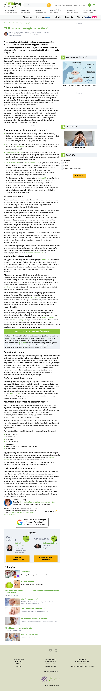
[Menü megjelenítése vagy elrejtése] (94, 5)
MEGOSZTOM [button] (51, 511)
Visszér (87, 17)
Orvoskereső (58, 5)
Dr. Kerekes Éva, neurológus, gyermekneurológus (37, 502)
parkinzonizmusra (15, 393)
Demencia (69, 17)
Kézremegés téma (14, 512)
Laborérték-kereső (79, 5)
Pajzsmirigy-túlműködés (14, 152)
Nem (67, 163)
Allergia (57, 17)
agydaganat (22, 320)
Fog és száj (43, 17)
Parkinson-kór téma (9, 514)
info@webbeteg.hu (52, 672)
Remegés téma (24, 512)
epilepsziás (22, 343)
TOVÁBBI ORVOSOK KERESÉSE (46, 558)
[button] (11, 11)
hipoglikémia (21, 146)
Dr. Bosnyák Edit (50, 543)
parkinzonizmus (35, 297)
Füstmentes (27, 17)
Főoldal (6, 23)
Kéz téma (32, 512)
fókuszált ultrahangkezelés (35, 253)
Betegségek (12, 23)
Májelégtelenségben (13, 163)
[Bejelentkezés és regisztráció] (89, 5)
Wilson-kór (42, 178)
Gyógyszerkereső (68, 5)
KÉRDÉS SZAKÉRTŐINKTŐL (17, 558)
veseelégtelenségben (31, 163)
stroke (14, 320)
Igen (66, 165)
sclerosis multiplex (48, 317)
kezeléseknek (9, 287)
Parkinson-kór (45, 260)
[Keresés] (36, 5)
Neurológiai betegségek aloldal (25, 23)
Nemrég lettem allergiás (73, 168)
